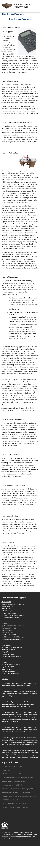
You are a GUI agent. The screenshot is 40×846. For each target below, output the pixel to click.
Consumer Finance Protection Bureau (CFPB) (17, 777)
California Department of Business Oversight (17, 796)
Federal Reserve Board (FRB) (11, 785)
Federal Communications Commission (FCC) (16, 792)
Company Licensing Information (12, 766)
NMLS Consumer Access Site (11, 774)
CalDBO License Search (9, 800)
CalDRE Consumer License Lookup (13, 804)
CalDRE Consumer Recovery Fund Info (14, 807)
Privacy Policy (6, 770)
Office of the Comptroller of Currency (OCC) (17, 789)
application (8, 126)
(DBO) (35, 796)
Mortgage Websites (8, 836)
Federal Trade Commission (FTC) (13, 781)
